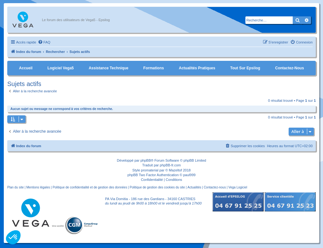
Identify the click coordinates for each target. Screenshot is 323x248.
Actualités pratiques (197, 68)
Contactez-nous (289, 68)
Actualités (194, 187)
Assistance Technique (108, 68)
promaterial (149, 170)
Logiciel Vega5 (60, 68)
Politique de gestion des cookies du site (157, 187)
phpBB (145, 160)
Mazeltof (175, 170)
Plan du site (15, 187)
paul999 (189, 175)
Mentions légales (38, 187)
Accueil (25, 68)
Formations (153, 68)
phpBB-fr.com (170, 165)
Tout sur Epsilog (245, 68)
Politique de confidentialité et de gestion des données (90, 187)
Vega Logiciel (237, 187)
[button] (13, 237)
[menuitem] (44, 42)
